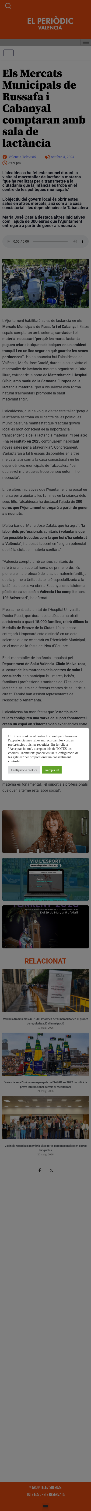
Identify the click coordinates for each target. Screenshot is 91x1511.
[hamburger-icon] (9, 53)
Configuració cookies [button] (25, 770)
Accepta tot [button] (53, 770)
